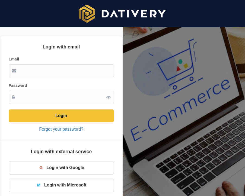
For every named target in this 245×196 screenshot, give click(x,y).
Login (61, 115)
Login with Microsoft (61, 185)
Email (14, 59)
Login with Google (61, 167)
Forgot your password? (61, 129)
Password (18, 85)
